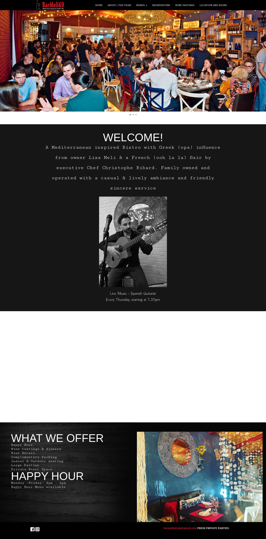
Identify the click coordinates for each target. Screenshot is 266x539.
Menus (141, 5)
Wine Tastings (185, 5)
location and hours (213, 5)
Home (99, 5)
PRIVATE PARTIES (217, 528)
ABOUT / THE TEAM (119, 5)
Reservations (161, 5)
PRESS (201, 528)
